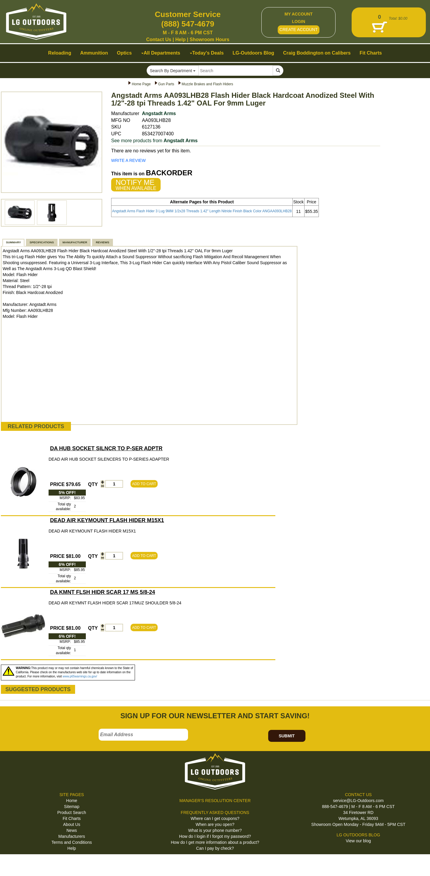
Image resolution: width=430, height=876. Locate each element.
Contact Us (158, 39)
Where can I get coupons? (215, 818)
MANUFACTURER (75, 242)
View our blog (358, 840)
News (71, 830)
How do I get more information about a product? (215, 842)
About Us (71, 824)
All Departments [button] (160, 52)
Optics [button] (124, 52)
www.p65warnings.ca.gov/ (80, 676)
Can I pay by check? (215, 848)
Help (180, 39)
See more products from (154, 140)
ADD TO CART (144, 484)
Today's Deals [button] (207, 52)
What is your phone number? (215, 830)
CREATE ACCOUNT (299, 29)
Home (71, 800)
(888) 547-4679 (187, 23)
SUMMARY (13, 242)
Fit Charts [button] (371, 52)
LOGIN (298, 21)
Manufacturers (71, 836)
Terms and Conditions (72, 842)
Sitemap (71, 806)
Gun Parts (166, 84)
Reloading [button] (59, 52)
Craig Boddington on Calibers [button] (317, 52)
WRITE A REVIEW (128, 160)
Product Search (71, 812)
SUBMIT (287, 735)
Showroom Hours (209, 39)
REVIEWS (102, 242)
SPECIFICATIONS (42, 242)
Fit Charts (72, 818)
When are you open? (215, 824)
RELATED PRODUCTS (36, 426)
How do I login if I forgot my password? (215, 836)
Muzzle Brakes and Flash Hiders (207, 84)
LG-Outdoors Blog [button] (253, 52)
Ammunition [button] (94, 52)
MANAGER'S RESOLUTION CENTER (215, 800)
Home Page (141, 84)
